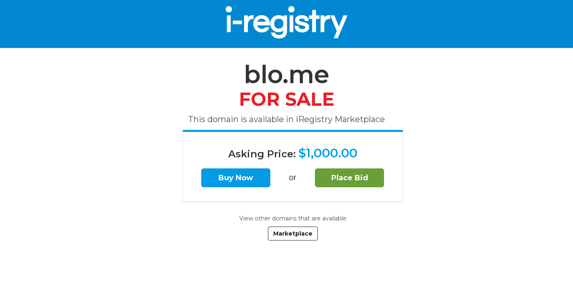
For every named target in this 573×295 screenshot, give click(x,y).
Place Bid (349, 177)
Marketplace (292, 233)
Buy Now (235, 177)
